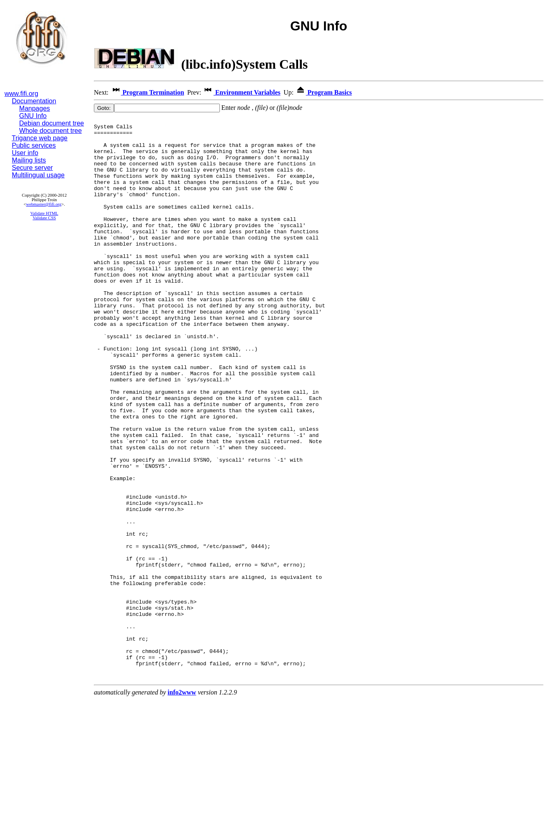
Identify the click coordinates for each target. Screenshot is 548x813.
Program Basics (323, 92)
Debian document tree (51, 123)
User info (25, 152)
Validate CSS (44, 218)
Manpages (34, 108)
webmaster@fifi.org (43, 204)
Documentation (34, 101)
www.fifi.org (21, 93)
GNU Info (33, 115)
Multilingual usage (38, 175)
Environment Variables (241, 92)
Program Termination (147, 92)
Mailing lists (29, 160)
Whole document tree (50, 130)
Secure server (32, 167)
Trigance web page (40, 138)
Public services (34, 145)
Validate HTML (44, 213)
